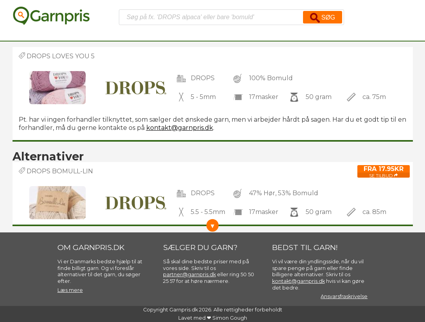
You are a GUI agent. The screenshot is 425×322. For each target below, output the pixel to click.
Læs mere (70, 290)
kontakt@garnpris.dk (179, 127)
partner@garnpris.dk (189, 274)
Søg (322, 18)
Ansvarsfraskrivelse (344, 296)
